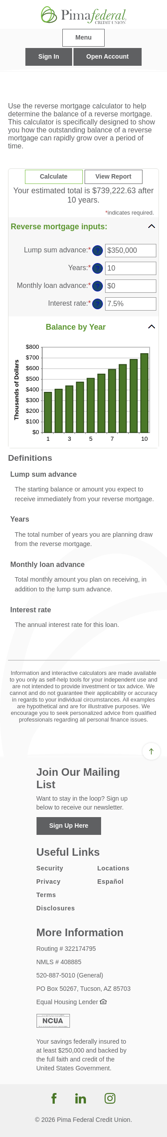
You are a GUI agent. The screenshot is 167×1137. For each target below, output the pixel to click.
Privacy (49, 881)
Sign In (48, 56)
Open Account (107, 56)
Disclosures (56, 908)
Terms (46, 894)
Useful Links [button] (68, 852)
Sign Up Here (69, 825)
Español (111, 881)
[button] (83, 226)
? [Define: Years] (97, 268)
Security (50, 868)
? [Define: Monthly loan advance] (97, 286)
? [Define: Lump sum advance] (97, 250)
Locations (114, 868)
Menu (83, 37)
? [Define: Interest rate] (97, 303)
